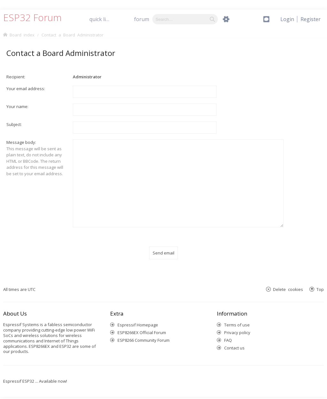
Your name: (17, 106)
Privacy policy (237, 325)
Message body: (21, 142)
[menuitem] (310, 19)
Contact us (234, 340)
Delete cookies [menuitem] (288, 282)
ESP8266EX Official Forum (142, 325)
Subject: (14, 124)
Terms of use (237, 317)
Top (320, 282)
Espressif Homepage (138, 317)
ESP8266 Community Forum (144, 332)
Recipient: (15, 77)
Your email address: (25, 88)
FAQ (228, 332)
